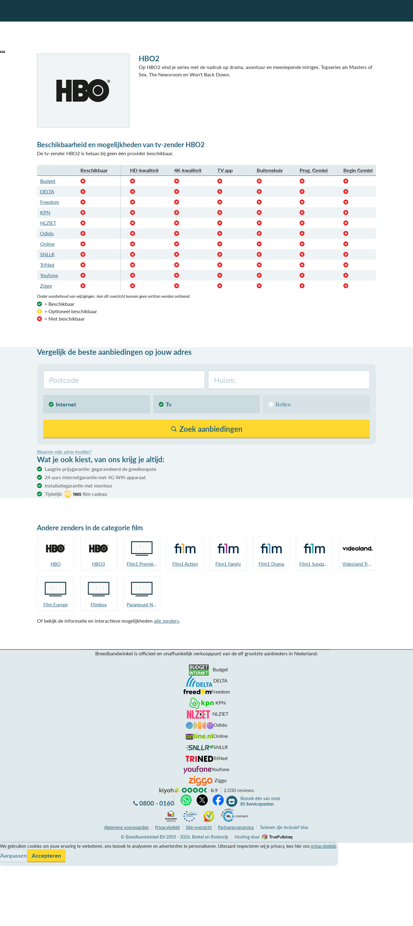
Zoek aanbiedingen (28, 917)
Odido (47, 233)
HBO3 (98, 564)
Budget (47, 181)
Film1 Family (228, 564)
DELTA (47, 191)
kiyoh (169, 791)
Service (8, 854)
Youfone (49, 275)
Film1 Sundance (314, 564)
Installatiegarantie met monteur (78, 485)
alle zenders (166, 621)
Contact (9, 868)
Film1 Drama (271, 564)
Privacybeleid (167, 827)
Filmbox (99, 604)
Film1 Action (185, 564)
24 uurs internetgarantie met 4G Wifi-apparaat (95, 477)
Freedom (49, 202)
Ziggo (46, 286)
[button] (2, 52)
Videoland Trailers (357, 564)
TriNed (47, 265)
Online (47, 244)
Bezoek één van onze (260, 801)
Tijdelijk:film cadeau (76, 494)
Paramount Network (142, 604)
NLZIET (48, 223)
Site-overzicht (199, 827)
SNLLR (47, 254)
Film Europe (55, 604)
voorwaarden (126, 827)
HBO (56, 564)
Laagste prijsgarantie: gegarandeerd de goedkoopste (100, 469)
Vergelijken (12, 846)
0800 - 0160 (156, 803)
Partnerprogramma (236, 827)
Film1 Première (142, 564)
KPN (45, 212)
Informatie (11, 861)
